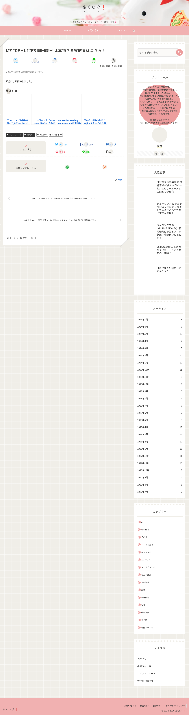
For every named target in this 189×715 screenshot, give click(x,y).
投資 (143, 604)
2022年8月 (159, 484)
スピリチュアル (148, 567)
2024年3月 (159, 348)
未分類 (144, 620)
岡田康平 (42, 134)
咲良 (159, 146)
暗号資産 (145, 612)
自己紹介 (144, 705)
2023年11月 (159, 377)
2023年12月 (159, 370)
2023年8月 (159, 398)
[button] (179, 52)
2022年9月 (159, 477)
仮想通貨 (145, 582)
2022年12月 (159, 456)
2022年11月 (159, 463)
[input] (158, 52)
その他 (144, 537)
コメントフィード (146, 673)
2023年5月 (159, 420)
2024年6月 (159, 326)
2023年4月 (159, 427)
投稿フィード (144, 666)
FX (142, 522)
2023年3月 (159, 434)
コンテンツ (146, 559)
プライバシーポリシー (174, 705)
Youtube (145, 529)
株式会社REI (56, 134)
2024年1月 (159, 362)
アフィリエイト (14, 134)
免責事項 (156, 705)
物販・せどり (147, 627)
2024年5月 (159, 334)
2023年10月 (159, 384)
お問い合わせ (130, 705)
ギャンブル (146, 552)
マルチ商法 (146, 574)
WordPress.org (145, 680)
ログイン (141, 659)
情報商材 (29, 134)
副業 (143, 589)
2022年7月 (159, 492)
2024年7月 (159, 319)
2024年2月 (159, 355)
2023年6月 (159, 413)
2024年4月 (159, 341)
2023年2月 (159, 441)
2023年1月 (159, 449)
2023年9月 (159, 391)
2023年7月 (159, 405)
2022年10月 (159, 470)
